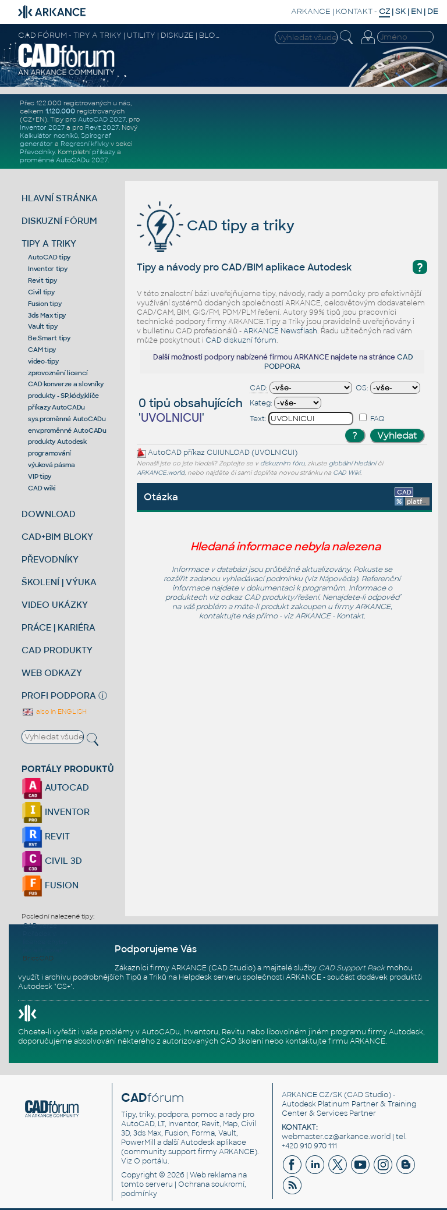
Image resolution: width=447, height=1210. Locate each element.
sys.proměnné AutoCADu (67, 419)
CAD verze (40, 925)
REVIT (46, 836)
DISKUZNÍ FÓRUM (59, 220)
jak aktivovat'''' (44, 950)
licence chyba (45, 942)
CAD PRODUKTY (57, 650)
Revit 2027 (102, 127)
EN (416, 11)
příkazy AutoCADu (56, 407)
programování (49, 453)
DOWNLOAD (49, 513)
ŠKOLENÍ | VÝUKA (59, 582)
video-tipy (43, 361)
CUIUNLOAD (228, 453)
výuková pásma (51, 465)
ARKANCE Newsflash (280, 331)
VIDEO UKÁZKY (55, 604)
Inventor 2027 (42, 127)
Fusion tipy (44, 304)
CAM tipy (42, 350)
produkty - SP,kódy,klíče (63, 396)
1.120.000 (60, 111)
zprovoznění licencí (57, 373)
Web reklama (213, 1175)
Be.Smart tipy (49, 338)
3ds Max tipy (47, 315)
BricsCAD (38, 958)
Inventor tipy (48, 269)
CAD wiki (42, 488)
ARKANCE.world (161, 472)
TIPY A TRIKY (49, 243)
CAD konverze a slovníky (65, 384)
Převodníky (37, 152)
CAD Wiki (346, 472)
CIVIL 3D (52, 860)
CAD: (259, 388)
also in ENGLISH (54, 711)
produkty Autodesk (57, 441)
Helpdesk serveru (210, 977)
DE (432, 11)
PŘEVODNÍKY (50, 559)
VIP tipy (39, 476)
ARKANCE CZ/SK (312, 1094)
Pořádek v (39, 934)
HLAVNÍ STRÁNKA (60, 198)
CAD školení (241, 1041)
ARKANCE (311, 11)
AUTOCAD (55, 787)
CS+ (63, 986)
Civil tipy (41, 292)
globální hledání (352, 463)
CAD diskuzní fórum (240, 340)
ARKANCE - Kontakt (329, 616)
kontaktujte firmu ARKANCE (335, 1041)
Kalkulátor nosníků (49, 135)
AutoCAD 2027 (102, 119)
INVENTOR (56, 811)
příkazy (103, 152)
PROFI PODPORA (59, 695)
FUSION (50, 885)
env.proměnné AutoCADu (67, 430)
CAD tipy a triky (216, 225)
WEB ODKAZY (52, 672)
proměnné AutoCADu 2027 (64, 160)
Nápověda (337, 578)
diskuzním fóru (282, 463)
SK (400, 11)
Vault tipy (43, 326)
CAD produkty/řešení (281, 597)
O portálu (151, 1161)
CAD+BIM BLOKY (57, 536)
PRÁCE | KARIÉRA (58, 627)
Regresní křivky (85, 144)
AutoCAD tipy (49, 257)
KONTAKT (354, 11)
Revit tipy (42, 280)
